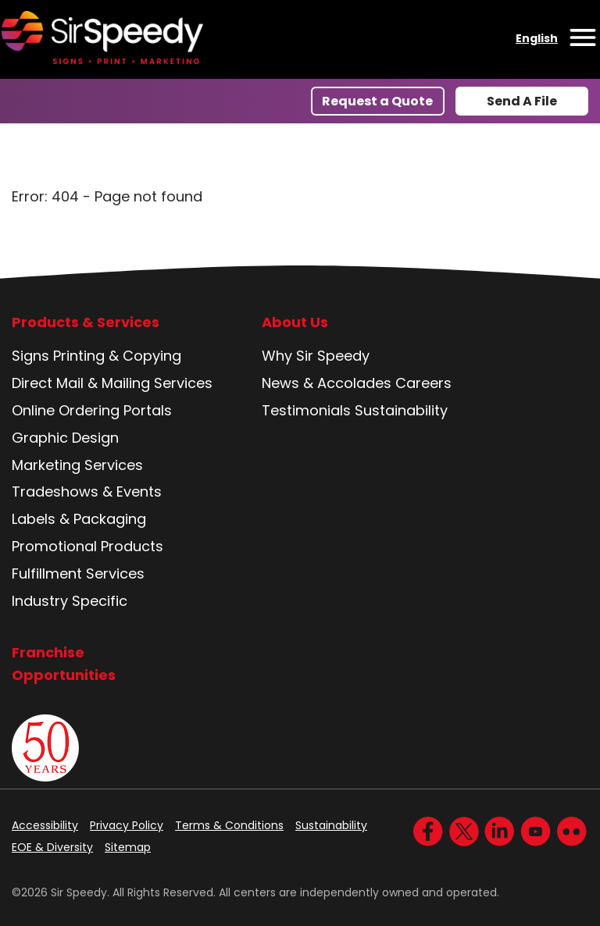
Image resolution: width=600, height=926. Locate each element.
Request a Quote (377, 101)
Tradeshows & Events (87, 491)
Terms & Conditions (229, 825)
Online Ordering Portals (92, 410)
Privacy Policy (126, 825)
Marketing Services (77, 465)
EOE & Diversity (52, 847)
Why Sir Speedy (316, 355)
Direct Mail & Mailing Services (112, 383)
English (537, 38)
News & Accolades (326, 383)
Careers (423, 383)
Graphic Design (65, 437)
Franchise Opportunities (64, 664)
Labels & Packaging (79, 519)
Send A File (522, 101)
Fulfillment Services (78, 573)
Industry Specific (69, 601)
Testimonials (306, 410)
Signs (30, 355)
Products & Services (85, 322)
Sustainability (401, 410)
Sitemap (128, 847)
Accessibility (45, 825)
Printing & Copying (117, 355)
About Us (295, 322)
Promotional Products (87, 546)
